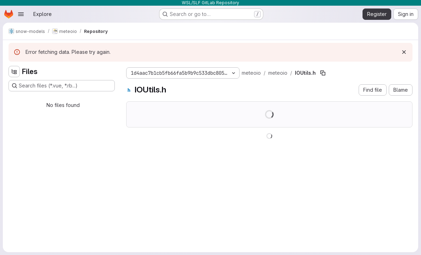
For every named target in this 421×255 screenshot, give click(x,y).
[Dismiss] (404, 52)
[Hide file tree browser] (14, 71)
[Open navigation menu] (21, 14)
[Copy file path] (323, 73)
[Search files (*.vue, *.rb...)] (62, 85)
